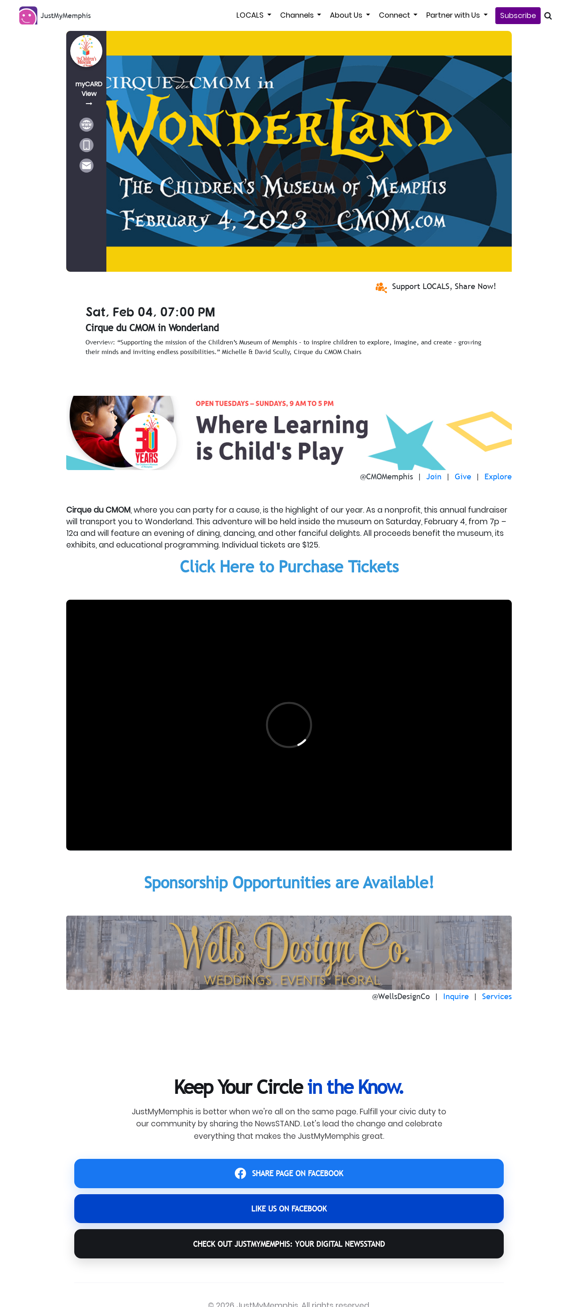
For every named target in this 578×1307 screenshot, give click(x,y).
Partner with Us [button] (454, 15)
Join (434, 476)
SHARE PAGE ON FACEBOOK (289, 1175)
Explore (498, 476)
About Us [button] (347, 15)
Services (497, 996)
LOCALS (250, 15)
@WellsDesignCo (401, 996)
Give (463, 476)
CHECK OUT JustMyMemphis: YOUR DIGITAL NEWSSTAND (289, 1254)
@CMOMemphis (386, 476)
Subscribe (518, 15)
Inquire (456, 996)
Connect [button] (395, 15)
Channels (297, 15)
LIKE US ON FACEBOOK (289, 1214)
